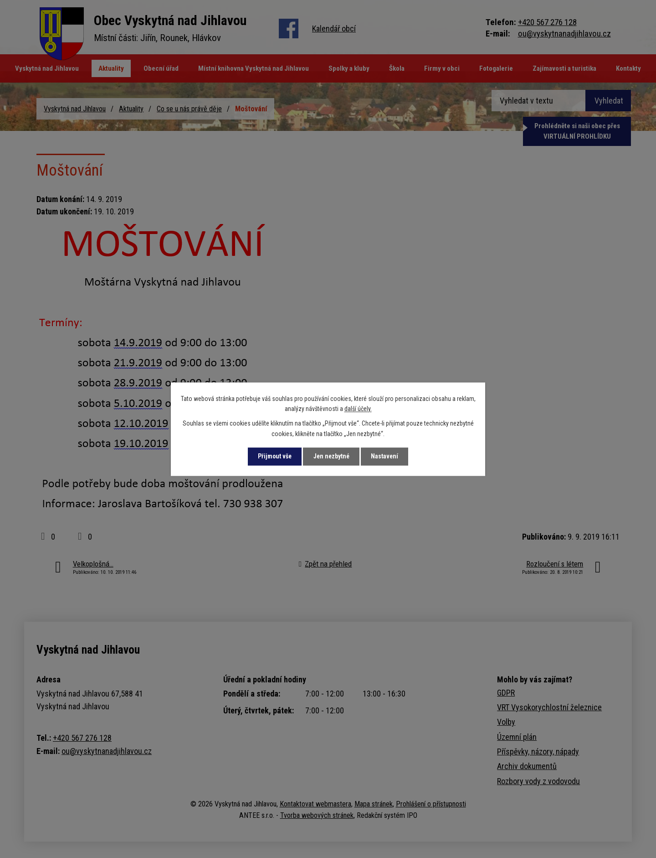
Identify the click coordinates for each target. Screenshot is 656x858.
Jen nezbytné (331, 456)
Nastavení (386, 456)
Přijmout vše (273, 456)
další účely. (358, 408)
